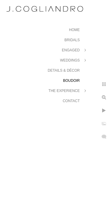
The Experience (64, 91)
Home (74, 30)
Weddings (70, 60)
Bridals (72, 40)
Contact (71, 101)
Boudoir (71, 81)
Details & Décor (64, 70)
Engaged (71, 50)
